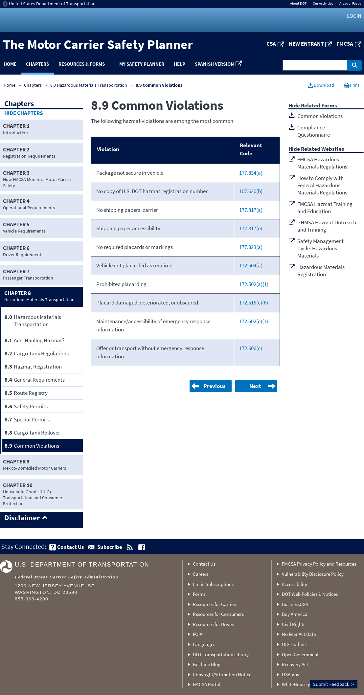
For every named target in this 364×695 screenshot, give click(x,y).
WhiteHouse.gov (298, 684)
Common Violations (320, 116)
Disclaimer (22, 518)
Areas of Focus (350, 3)
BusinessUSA (295, 604)
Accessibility (294, 584)
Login (354, 15)
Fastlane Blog (206, 664)
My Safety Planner (141, 64)
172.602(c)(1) (253, 321)
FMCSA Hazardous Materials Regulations (322, 163)
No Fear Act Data (299, 634)
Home (9, 85)
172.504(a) (250, 265)
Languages (204, 644)
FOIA (197, 634)
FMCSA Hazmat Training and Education (325, 207)
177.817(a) (250, 209)
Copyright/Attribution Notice (222, 674)
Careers (200, 574)
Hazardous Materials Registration (321, 270)
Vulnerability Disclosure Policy (313, 574)
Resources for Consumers (218, 614)
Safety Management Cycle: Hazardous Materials (320, 248)
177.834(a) (250, 172)
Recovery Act (295, 664)
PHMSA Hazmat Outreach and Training (326, 226)
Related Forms (319, 106)
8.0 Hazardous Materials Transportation (88, 85)
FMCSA (344, 43)
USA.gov (290, 674)
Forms (199, 594)
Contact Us (204, 564)
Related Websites (322, 149)
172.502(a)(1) (253, 284)
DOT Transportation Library (221, 654)
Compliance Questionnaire (313, 131)
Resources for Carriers (215, 604)
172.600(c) (250, 348)
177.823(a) (250, 247)
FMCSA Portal (206, 684)
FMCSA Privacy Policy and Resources (319, 564)
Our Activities (323, 3)
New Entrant (306, 43)
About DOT (298, 3)
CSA (271, 43)
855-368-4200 (31, 598)
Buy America (294, 614)
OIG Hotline (294, 644)
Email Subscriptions (213, 584)
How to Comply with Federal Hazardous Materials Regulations (322, 185)
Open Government (300, 654)
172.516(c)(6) (253, 302)
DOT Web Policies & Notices (310, 594)
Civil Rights (293, 624)
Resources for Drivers (214, 624)
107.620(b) (250, 191)
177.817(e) (250, 228)
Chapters (37, 64)
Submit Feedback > (333, 684)
